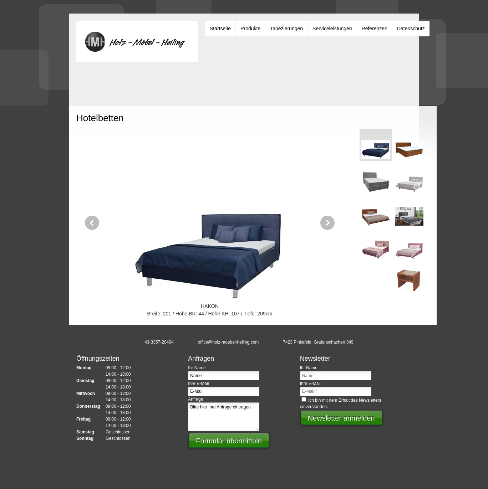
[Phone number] (154, 342)
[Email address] (223, 342)
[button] (209, 223)
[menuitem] (220, 28)
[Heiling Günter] (136, 41)
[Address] (313, 342)
